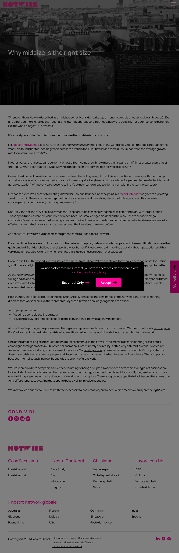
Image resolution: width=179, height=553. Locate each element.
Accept (106, 282)
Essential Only (73, 282)
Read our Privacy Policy (91, 272)
